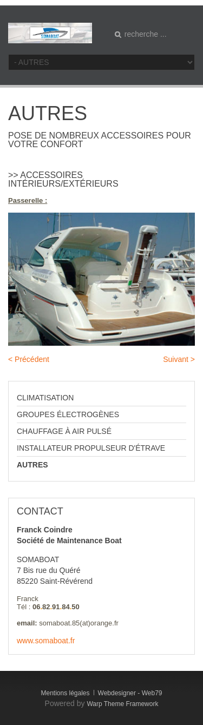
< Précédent (28, 359)
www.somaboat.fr (46, 640)
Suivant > (179, 359)
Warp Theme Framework (122, 704)
